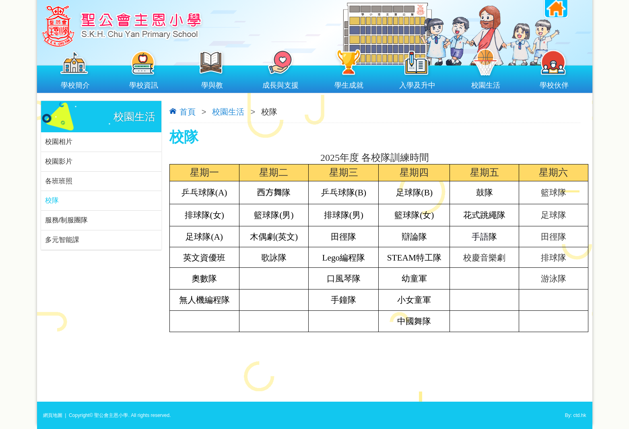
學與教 (212, 83)
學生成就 (349, 83)
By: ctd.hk (575, 415)
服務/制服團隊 (66, 220)
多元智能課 (62, 240)
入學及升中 (417, 83)
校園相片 (58, 142)
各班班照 (58, 181)
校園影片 (58, 161)
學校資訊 (143, 83)
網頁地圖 (52, 415)
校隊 (52, 201)
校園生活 (486, 83)
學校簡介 (75, 83)
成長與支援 (280, 83)
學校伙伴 (554, 83)
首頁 (187, 111)
